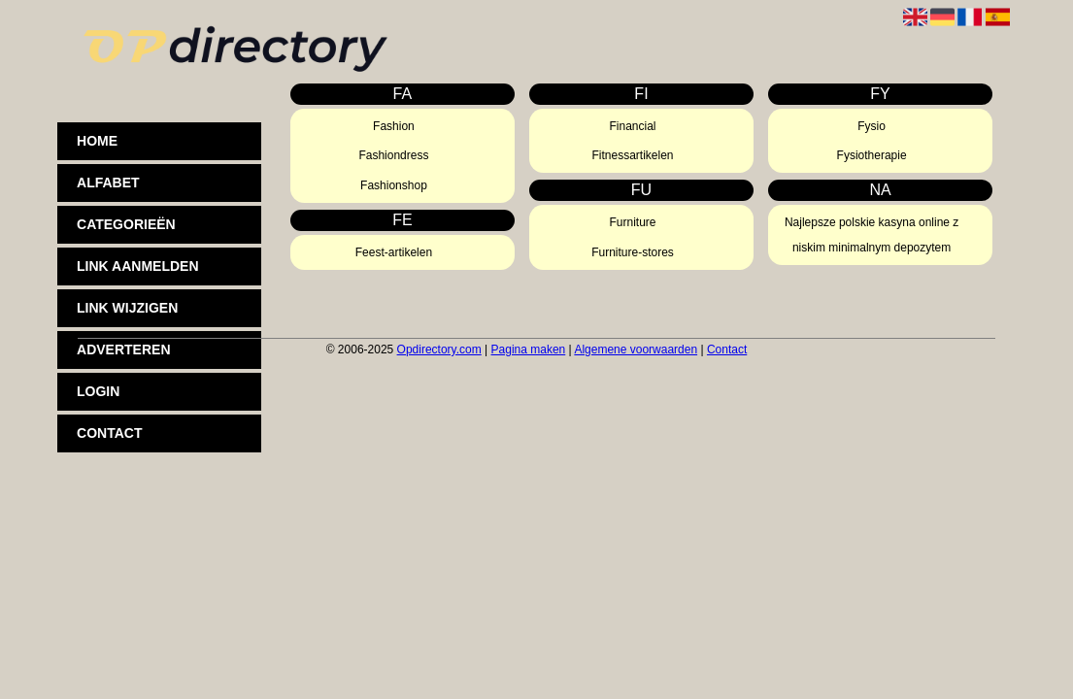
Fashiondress (393, 155)
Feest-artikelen (393, 252)
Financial (633, 126)
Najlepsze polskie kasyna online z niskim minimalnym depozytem (871, 235)
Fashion (394, 126)
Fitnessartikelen (633, 155)
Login (98, 391)
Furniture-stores (632, 252)
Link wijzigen (127, 308)
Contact (109, 433)
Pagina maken (528, 349)
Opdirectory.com (439, 349)
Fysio (871, 126)
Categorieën (126, 224)
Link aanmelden (137, 266)
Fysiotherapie (872, 155)
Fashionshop (393, 185)
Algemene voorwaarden (635, 349)
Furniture (633, 222)
